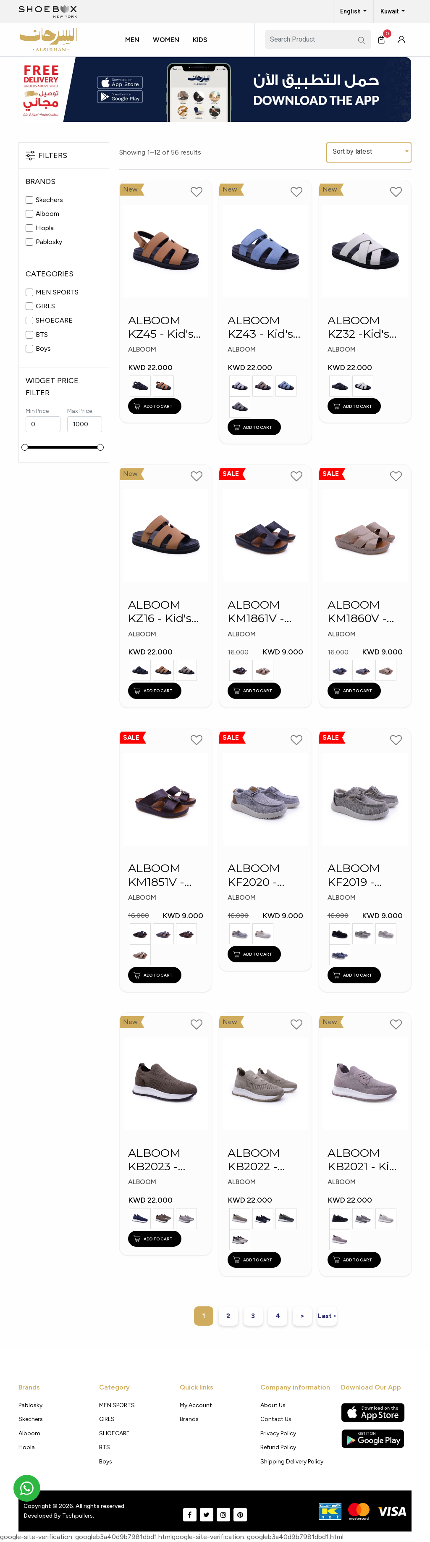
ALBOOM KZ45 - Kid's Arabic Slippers (161, 327)
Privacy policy (278, 1433)
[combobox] (369, 152)
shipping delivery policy (291, 1461)
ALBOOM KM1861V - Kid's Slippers (265, 611)
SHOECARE (54, 320)
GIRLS (45, 306)
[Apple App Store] (373, 1412)
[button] (135, 47)
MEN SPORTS (57, 292)
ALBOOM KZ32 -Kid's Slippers (358, 327)
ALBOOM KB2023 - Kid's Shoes (159, 1160)
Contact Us (275, 1419)
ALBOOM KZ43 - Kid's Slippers (260, 327)
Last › (327, 1316)
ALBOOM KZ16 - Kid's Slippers (159, 611)
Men (132, 40)
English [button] (351, 11)
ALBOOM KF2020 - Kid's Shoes (259, 875)
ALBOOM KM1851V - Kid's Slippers (165, 875)
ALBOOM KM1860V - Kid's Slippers (365, 611)
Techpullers (77, 1515)
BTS (42, 335)
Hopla (45, 228)
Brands (189, 1419)
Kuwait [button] (390, 11)
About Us (273, 1405)
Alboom (47, 214)
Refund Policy (278, 1447)
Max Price (79, 411)
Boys (43, 348)
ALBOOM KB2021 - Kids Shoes (365, 1160)
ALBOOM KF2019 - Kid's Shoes (359, 875)
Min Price (37, 411)
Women (166, 40)
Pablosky (49, 242)
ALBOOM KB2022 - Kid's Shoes (259, 1160)
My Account (196, 1405)
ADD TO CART (153, 406)
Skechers (49, 200)
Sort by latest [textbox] (352, 151)
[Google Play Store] (372, 1438)
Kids (200, 40)
